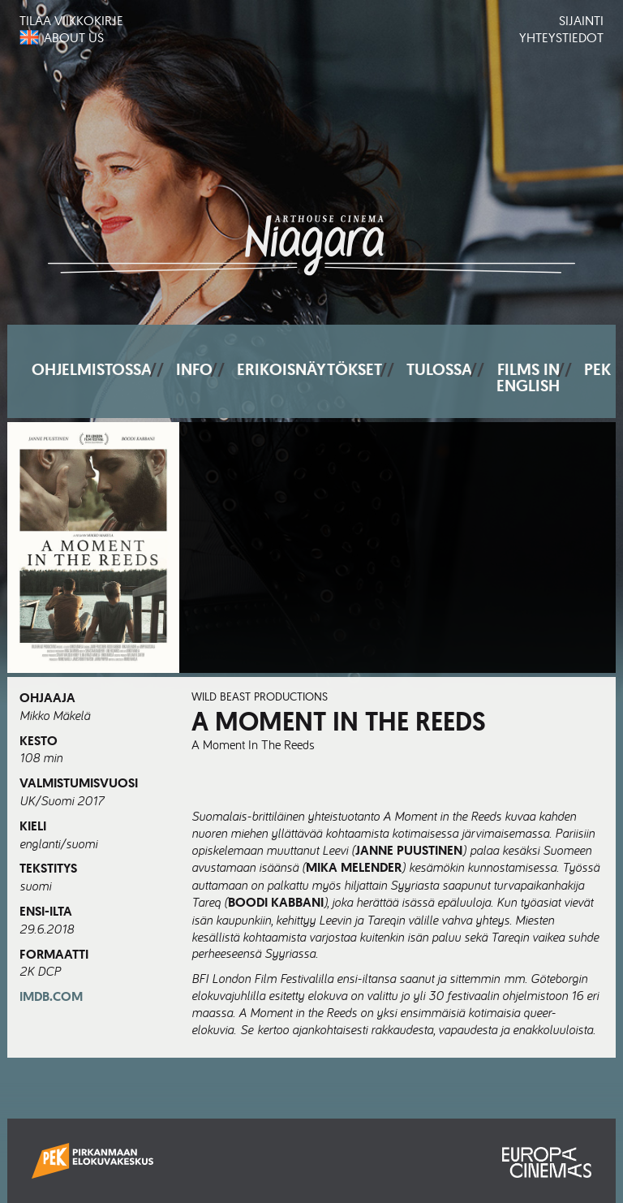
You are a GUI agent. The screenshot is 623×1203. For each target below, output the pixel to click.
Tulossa (439, 369)
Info (194, 369)
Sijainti (581, 20)
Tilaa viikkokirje (71, 20)
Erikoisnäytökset (309, 369)
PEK (597, 369)
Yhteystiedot (561, 37)
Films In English (528, 377)
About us (74, 37)
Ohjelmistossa (92, 369)
